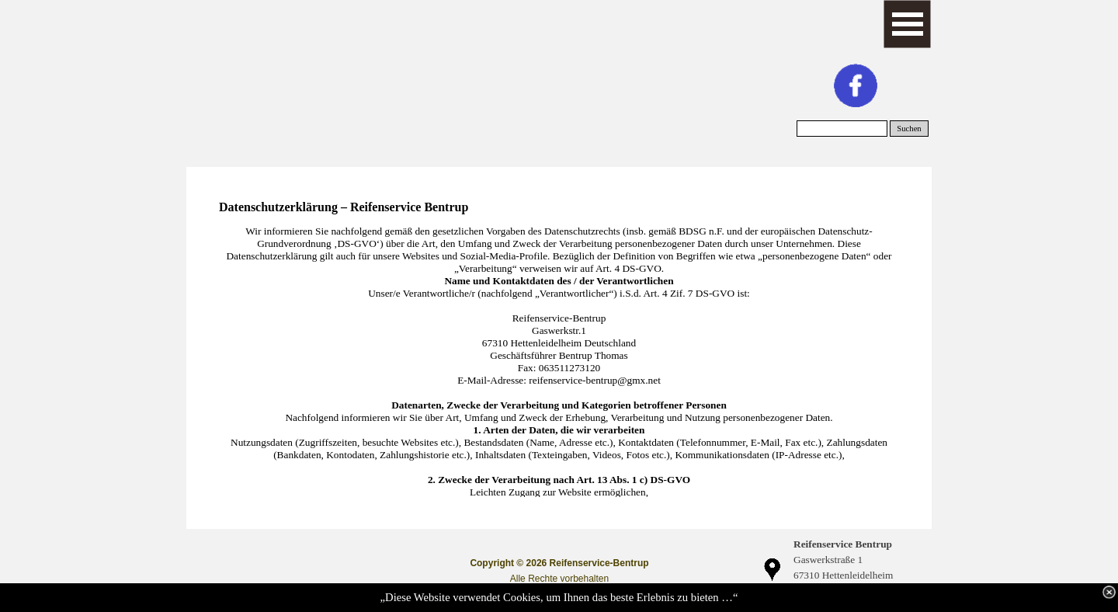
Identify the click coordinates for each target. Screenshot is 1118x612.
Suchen (909, 128)
